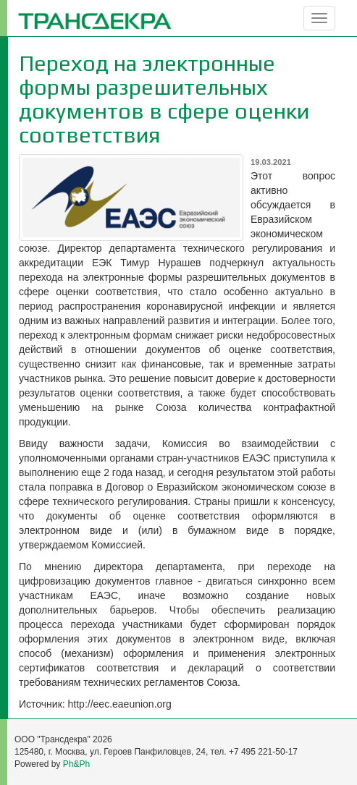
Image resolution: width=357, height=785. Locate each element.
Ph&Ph (76, 764)
